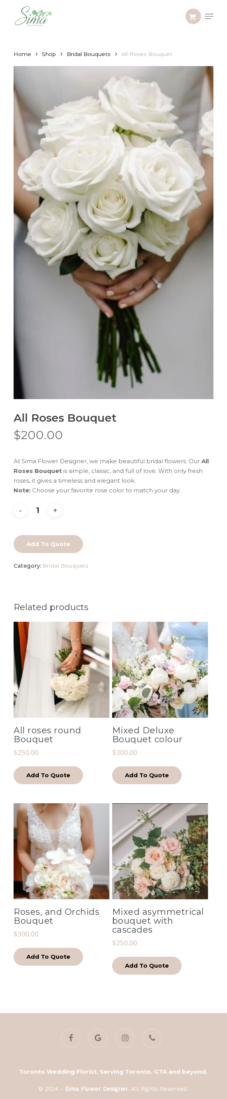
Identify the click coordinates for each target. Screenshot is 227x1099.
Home (22, 54)
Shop (49, 54)
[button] (209, 16)
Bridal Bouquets (89, 54)
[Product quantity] (38, 510)
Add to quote (48, 544)
